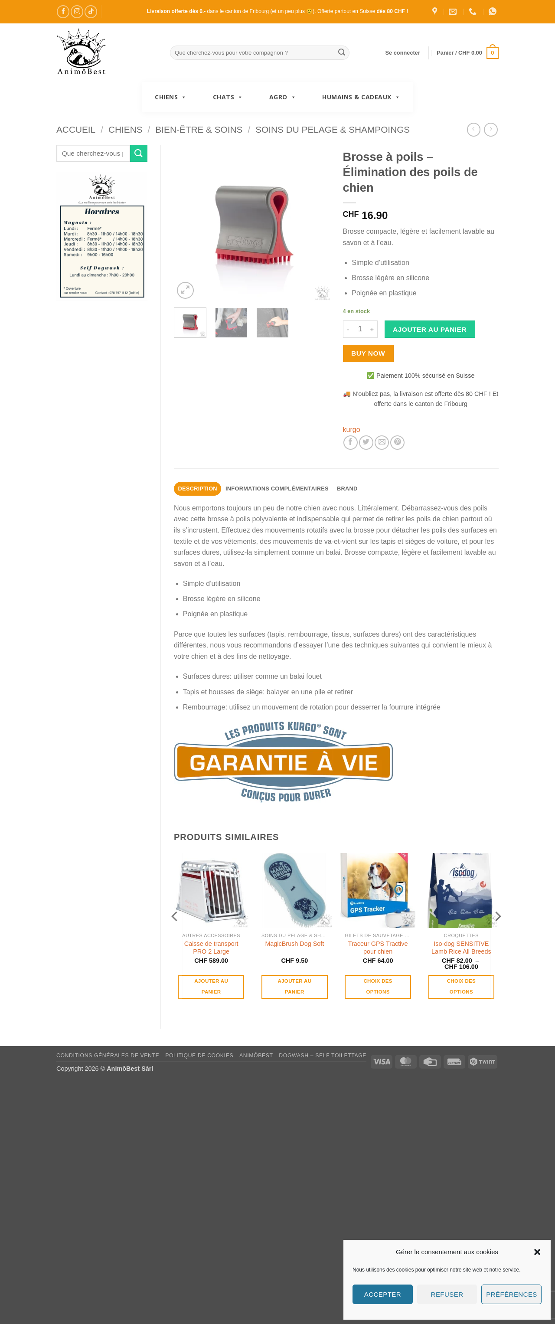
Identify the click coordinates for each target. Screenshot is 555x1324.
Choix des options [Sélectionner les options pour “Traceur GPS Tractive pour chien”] (377, 986)
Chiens (171, 97)
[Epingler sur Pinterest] (397, 442)
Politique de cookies (199, 1056)
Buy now (368, 353)
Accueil (75, 129)
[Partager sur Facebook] (350, 442)
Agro (283, 97)
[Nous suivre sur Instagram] (77, 11)
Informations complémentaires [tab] (277, 488)
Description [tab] (197, 488)
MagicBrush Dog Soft (294, 943)
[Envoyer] (341, 53)
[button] (537, 1252)
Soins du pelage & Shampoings (332, 129)
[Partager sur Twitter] (366, 442)
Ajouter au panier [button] (211, 986)
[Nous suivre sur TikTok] (91, 11)
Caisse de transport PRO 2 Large (211, 947)
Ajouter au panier (430, 329)
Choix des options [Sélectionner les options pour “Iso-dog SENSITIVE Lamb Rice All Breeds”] (461, 986)
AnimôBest (256, 1056)
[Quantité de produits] (360, 329)
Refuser (447, 1294)
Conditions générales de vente (107, 1056)
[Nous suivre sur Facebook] (63, 11)
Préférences (511, 1294)
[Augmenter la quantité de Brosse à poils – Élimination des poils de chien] (372, 329)
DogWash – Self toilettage (322, 1056)
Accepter (382, 1294)
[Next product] (473, 129)
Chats (228, 97)
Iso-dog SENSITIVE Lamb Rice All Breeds (461, 947)
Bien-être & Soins (198, 129)
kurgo (351, 429)
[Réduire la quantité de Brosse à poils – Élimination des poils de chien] (348, 329)
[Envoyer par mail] (382, 442)
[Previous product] (490, 129)
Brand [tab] (347, 488)
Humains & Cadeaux (361, 97)
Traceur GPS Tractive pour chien (378, 947)
